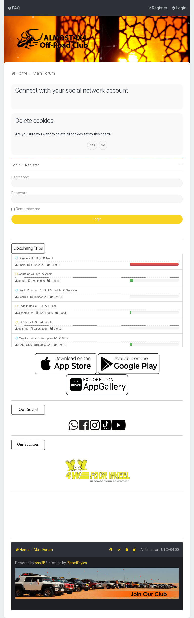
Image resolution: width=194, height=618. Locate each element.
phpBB (40, 563)
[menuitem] (14, 7)
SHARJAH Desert (97, 515)
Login (16, 165)
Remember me (28, 209)
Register (32, 165)
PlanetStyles (77, 563)
